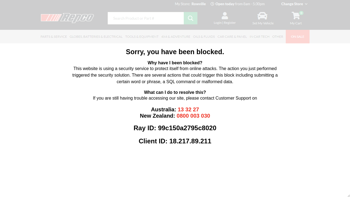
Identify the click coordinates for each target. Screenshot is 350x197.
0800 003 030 (193, 116)
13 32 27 (188, 109)
